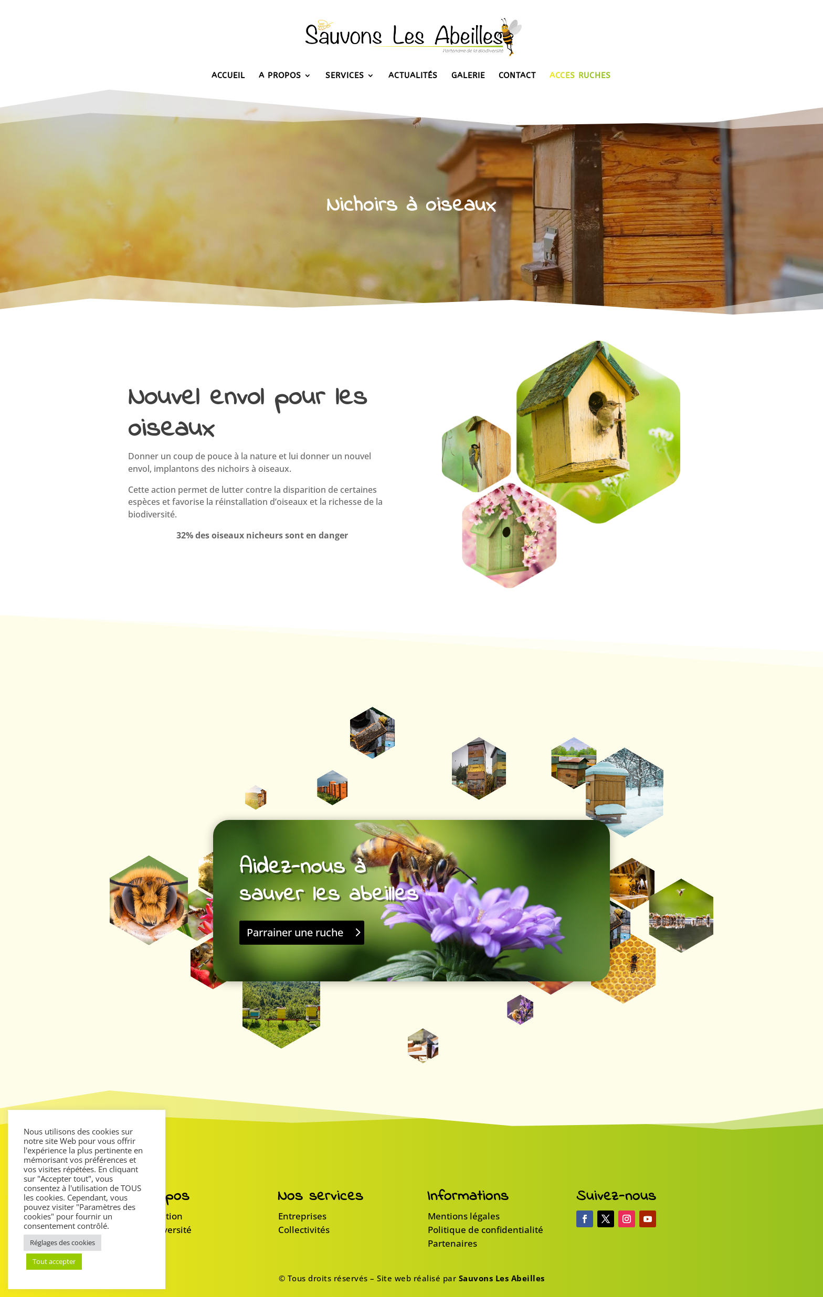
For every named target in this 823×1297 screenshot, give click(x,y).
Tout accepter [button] (54, 1261)
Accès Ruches (580, 76)
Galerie (468, 76)
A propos (280, 76)
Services (344, 76)
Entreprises (302, 1216)
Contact (517, 76)
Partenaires (452, 1243)
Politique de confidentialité (485, 1230)
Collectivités (304, 1230)
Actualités (413, 76)
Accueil (228, 76)
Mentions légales (464, 1216)
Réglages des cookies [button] (62, 1242)
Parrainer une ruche (295, 932)
